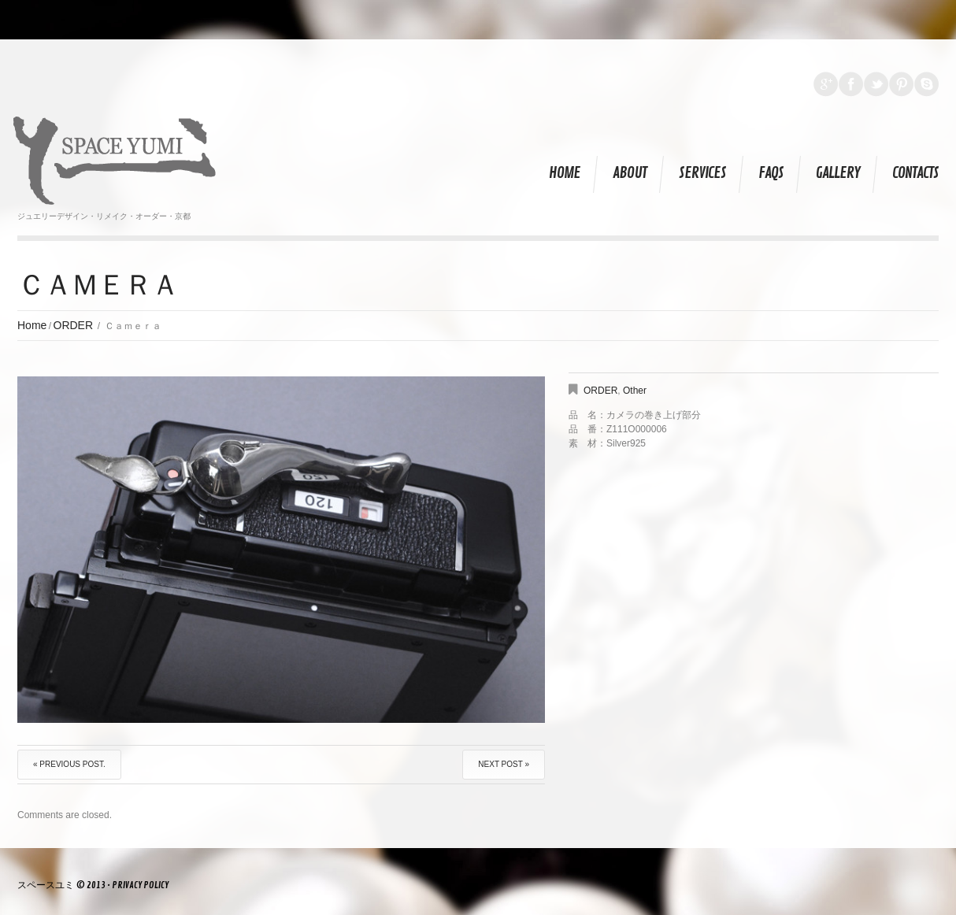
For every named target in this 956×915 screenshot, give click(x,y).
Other (635, 390)
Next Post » (503, 764)
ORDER (74, 325)
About (630, 173)
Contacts (915, 173)
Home (564, 173)
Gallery (838, 173)
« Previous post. (69, 764)
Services (702, 173)
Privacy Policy (140, 885)
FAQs (771, 173)
